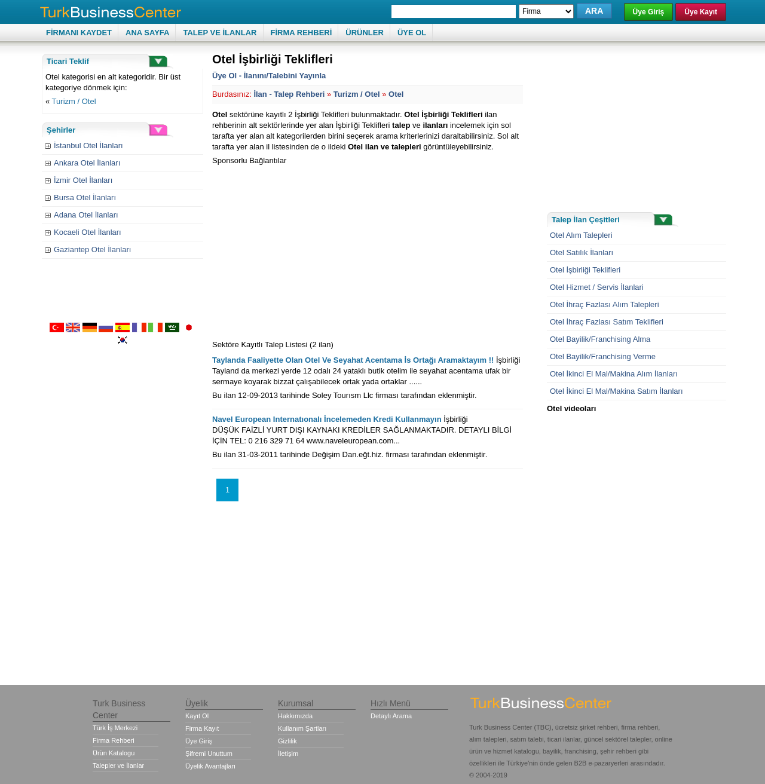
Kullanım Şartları (302, 728)
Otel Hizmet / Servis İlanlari (597, 287)
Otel (395, 94)
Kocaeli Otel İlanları (87, 232)
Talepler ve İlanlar (118, 765)
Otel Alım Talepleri (581, 235)
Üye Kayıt (700, 12)
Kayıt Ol (197, 715)
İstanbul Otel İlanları (88, 145)
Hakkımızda (295, 715)
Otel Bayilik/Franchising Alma (600, 339)
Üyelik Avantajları (210, 766)
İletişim (288, 753)
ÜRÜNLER (364, 32)
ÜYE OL (411, 32)
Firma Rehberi (113, 740)
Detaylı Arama (391, 715)
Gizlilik (287, 741)
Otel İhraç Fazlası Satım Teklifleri (606, 321)
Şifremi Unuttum (208, 753)
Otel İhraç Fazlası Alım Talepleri (604, 304)
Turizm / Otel (74, 101)
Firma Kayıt (202, 728)
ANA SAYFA (147, 32)
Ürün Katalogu (113, 753)
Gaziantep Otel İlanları (92, 249)
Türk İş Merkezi (115, 727)
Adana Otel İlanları (86, 214)
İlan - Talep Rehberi (289, 94)
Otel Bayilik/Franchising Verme (603, 356)
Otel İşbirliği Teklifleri (585, 269)
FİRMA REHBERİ (301, 32)
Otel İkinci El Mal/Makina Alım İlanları (614, 373)
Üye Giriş (649, 12)
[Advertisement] (312, 249)
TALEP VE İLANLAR (219, 32)
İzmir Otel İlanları (83, 180)
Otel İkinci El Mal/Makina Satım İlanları (616, 391)
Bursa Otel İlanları (85, 197)
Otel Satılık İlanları (581, 252)
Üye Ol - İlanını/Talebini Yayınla (269, 75)
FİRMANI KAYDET (79, 32)
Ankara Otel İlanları (87, 162)
